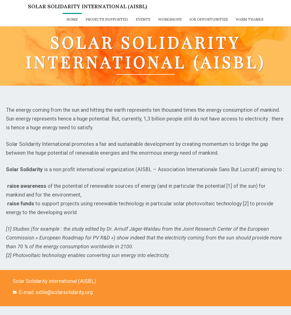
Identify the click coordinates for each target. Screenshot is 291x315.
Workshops (170, 19)
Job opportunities (208, 19)
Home (72, 19)
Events (143, 19)
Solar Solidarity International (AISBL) (87, 6)
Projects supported (107, 19)
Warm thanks (249, 19)
